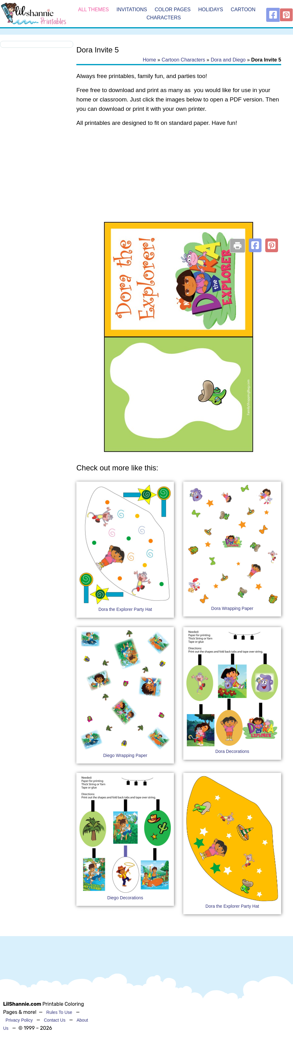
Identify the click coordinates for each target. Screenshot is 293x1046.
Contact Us (54, 1020)
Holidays (210, 9)
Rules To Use (59, 1012)
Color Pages (172, 9)
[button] (255, 245)
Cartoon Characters (183, 59)
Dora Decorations (232, 751)
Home (149, 59)
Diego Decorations (125, 897)
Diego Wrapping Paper (125, 755)
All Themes (93, 9)
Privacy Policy (19, 1020)
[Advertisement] (179, 182)
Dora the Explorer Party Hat (125, 609)
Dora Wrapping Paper (232, 608)
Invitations (132, 9)
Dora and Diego (228, 59)
